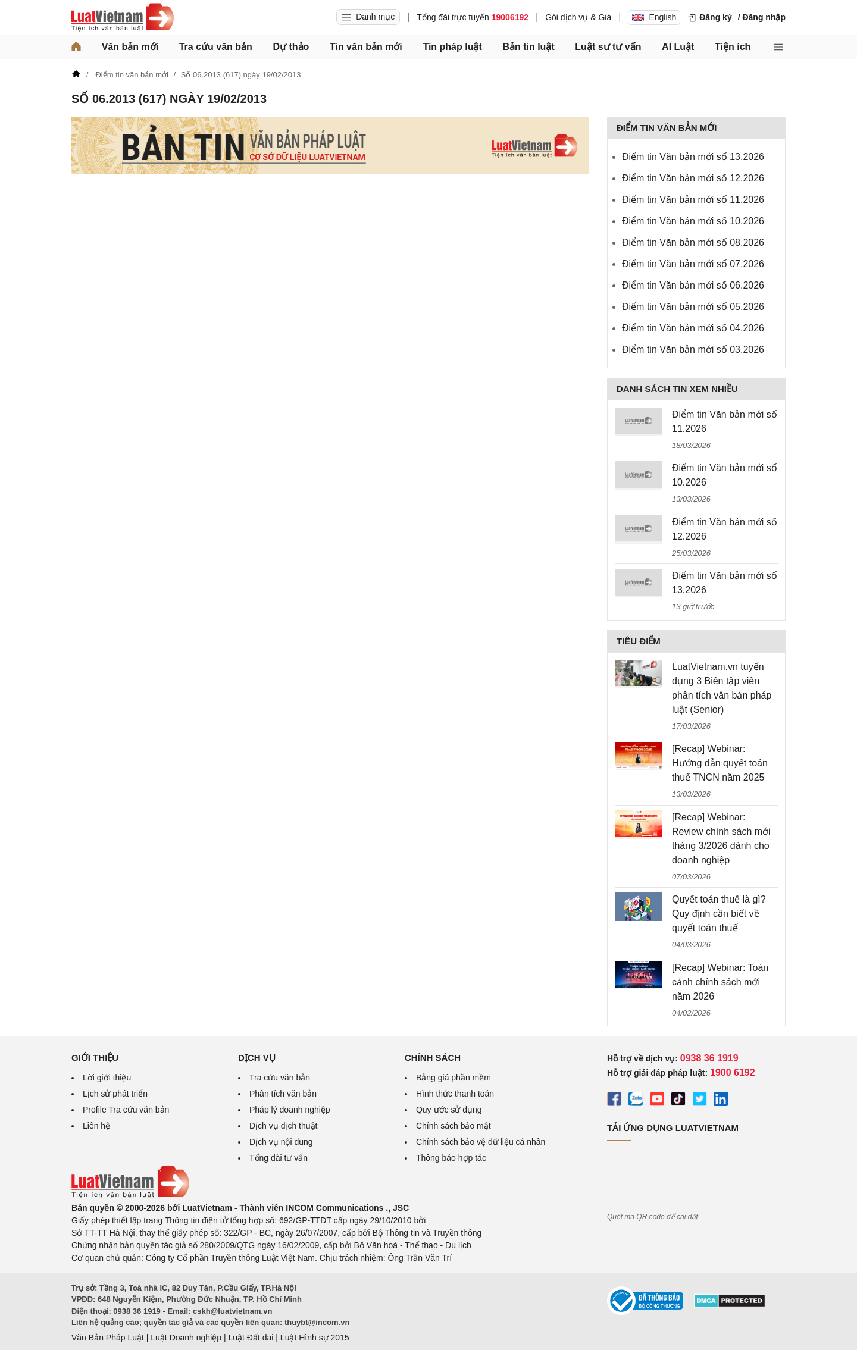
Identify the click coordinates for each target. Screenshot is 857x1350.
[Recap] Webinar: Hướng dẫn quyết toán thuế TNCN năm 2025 (720, 763)
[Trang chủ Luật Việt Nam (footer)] (130, 1195)
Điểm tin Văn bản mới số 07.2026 (693, 264)
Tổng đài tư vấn (278, 1158)
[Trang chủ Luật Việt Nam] (122, 17)
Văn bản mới (130, 47)
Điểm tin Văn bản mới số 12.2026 (693, 178)
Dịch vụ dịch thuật (283, 1125)
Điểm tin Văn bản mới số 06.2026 (693, 285)
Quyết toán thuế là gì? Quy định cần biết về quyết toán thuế (719, 913)
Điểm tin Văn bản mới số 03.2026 (693, 349)
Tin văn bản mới (366, 47)
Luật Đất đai (250, 1337)
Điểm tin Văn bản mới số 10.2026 (693, 221)
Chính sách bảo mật (453, 1125)
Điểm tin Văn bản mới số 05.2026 (693, 307)
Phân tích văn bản (283, 1093)
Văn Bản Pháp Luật (107, 1337)
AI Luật (678, 47)
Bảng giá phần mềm (453, 1077)
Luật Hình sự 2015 (314, 1337)
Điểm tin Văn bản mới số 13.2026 (693, 157)
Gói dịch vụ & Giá (578, 17)
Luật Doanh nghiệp (186, 1337)
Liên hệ (96, 1125)
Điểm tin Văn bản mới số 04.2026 (693, 328)
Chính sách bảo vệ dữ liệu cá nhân (480, 1142)
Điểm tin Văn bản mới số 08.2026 (693, 242)
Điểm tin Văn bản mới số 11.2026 (693, 200)
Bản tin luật (528, 47)
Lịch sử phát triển (115, 1093)
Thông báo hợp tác (451, 1158)
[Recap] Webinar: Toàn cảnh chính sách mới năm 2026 (720, 982)
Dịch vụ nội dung (281, 1142)
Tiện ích (732, 47)
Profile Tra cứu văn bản (126, 1109)
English (654, 17)
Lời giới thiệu (107, 1077)
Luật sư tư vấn (608, 47)
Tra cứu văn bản (215, 47)
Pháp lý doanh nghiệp (289, 1109)
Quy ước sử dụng (449, 1109)
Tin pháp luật (452, 47)
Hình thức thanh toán (455, 1093)
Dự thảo (291, 47)
